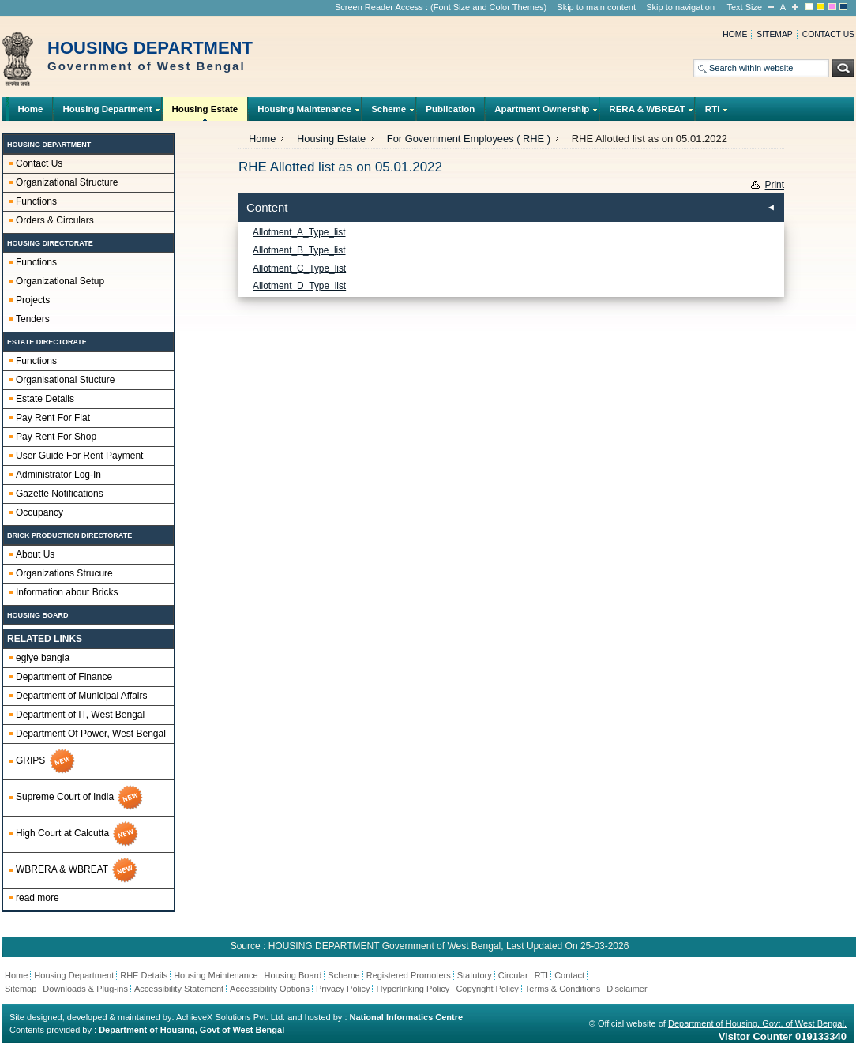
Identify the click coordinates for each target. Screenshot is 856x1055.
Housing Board (293, 975)
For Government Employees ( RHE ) (468, 139)
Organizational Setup (60, 281)
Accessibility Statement (178, 988)
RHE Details (143, 975)
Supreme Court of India (80, 797)
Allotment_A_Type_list (299, 232)
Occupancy (39, 512)
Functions (36, 201)
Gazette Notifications (59, 493)
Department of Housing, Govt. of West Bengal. (757, 1023)
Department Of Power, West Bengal (91, 733)
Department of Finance (64, 676)
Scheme (388, 112)
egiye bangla (42, 657)
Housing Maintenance (305, 112)
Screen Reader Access (379, 7)
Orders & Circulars (55, 220)
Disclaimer (626, 988)
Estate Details (45, 398)
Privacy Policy (343, 988)
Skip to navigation (680, 7)
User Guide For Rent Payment (79, 455)
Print (774, 184)
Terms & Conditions (562, 988)
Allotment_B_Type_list (299, 250)
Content (267, 207)
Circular (513, 975)
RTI (712, 112)
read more (37, 897)
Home (735, 34)
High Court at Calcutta (78, 834)
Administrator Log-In (58, 474)
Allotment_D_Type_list (299, 285)
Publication (450, 109)
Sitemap (774, 34)
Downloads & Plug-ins (85, 988)
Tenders (33, 319)
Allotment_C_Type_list (299, 268)
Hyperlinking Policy (412, 988)
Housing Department (107, 112)
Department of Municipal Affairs (82, 695)
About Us (35, 554)
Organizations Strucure (64, 573)
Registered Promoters (408, 975)
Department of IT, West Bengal (80, 714)
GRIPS (46, 761)
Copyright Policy (487, 988)
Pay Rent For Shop (56, 436)
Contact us (828, 34)
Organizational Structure (67, 182)
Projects (33, 300)
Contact (569, 975)
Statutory (474, 975)
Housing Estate (205, 112)
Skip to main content (596, 7)
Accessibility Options (270, 988)
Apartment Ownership (542, 112)
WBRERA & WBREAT (77, 870)
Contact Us (39, 163)
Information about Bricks (67, 592)
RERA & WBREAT (647, 112)
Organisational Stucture (65, 379)
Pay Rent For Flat (53, 417)
